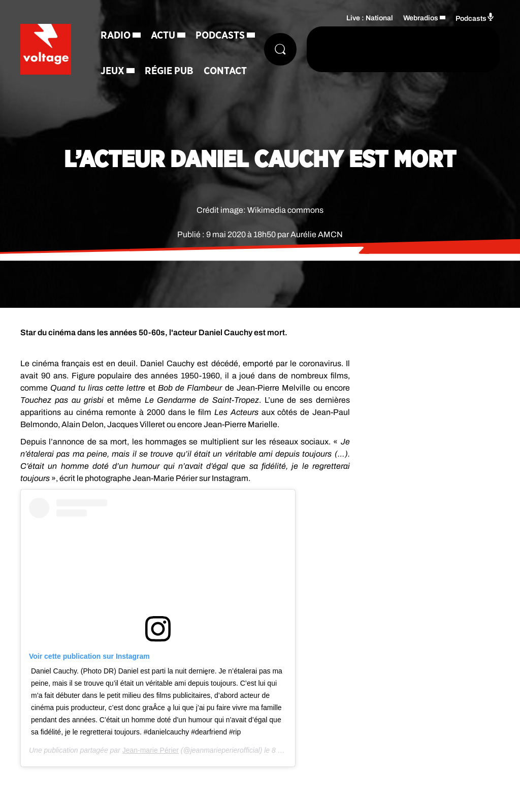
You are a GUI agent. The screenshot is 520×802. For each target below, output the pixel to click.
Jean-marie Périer (150, 750)
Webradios (420, 18)
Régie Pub (169, 71)
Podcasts (220, 35)
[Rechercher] (280, 49)
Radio (116, 35)
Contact (225, 71)
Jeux (112, 71)
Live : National (369, 18)
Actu (163, 35)
